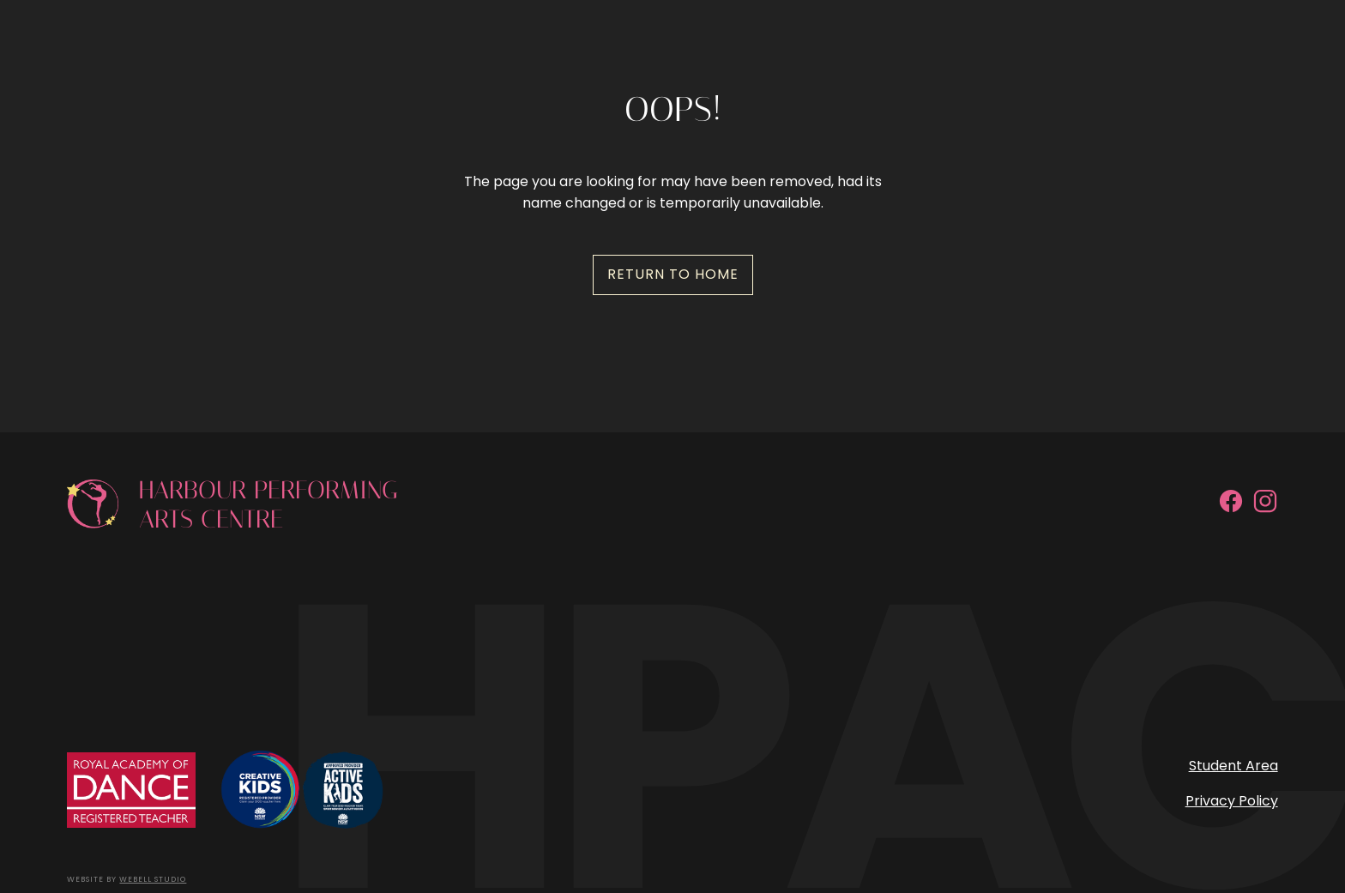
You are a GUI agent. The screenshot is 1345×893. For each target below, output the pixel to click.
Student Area (1233, 765)
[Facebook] (1231, 568)
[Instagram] (1265, 568)
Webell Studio (152, 879)
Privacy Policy (1231, 801)
